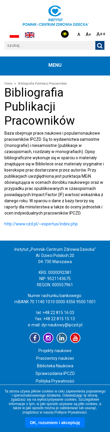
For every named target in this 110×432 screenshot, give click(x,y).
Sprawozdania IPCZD (55, 373)
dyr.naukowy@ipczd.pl (61, 325)
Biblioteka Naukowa (55, 366)
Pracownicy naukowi (55, 358)
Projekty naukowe (55, 350)
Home (8, 83)
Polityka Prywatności (55, 381)
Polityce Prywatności (71, 412)
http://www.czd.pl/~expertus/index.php (41, 224)
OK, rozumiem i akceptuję (55, 422)
